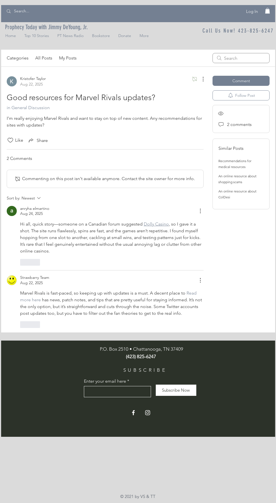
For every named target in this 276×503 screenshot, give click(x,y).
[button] (267, 10)
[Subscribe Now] (176, 390)
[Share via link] (38, 140)
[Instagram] (147, 412)
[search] (241, 58)
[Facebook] (133, 412)
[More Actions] (200, 79)
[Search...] (32, 11)
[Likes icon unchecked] (10, 140)
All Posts (43, 58)
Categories (18, 58)
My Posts (68, 58)
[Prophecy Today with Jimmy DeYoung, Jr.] (46, 27)
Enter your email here (105, 381)
